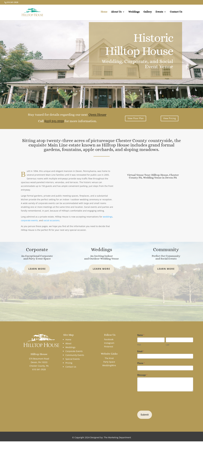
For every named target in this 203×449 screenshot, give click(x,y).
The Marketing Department (117, 437)
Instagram (109, 343)
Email (140, 351)
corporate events (29, 220)
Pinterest (108, 346)
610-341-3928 (12, 2)
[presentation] (160, 400)
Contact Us (176, 13)
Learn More (37, 268)
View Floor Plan (136, 118)
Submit (145, 414)
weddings (107, 216)
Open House (97, 114)
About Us (116, 13)
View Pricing (169, 118)
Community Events (74, 355)
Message (142, 375)
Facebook (108, 339)
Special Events (72, 359)
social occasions (51, 220)
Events (159, 13)
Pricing (68, 362)
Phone (141, 363)
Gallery (147, 13)
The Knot (109, 358)
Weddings (134, 13)
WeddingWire (109, 365)
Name (140, 335)
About (68, 343)
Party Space (109, 361)
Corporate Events (74, 351)
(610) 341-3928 (54, 121)
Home (104, 13)
